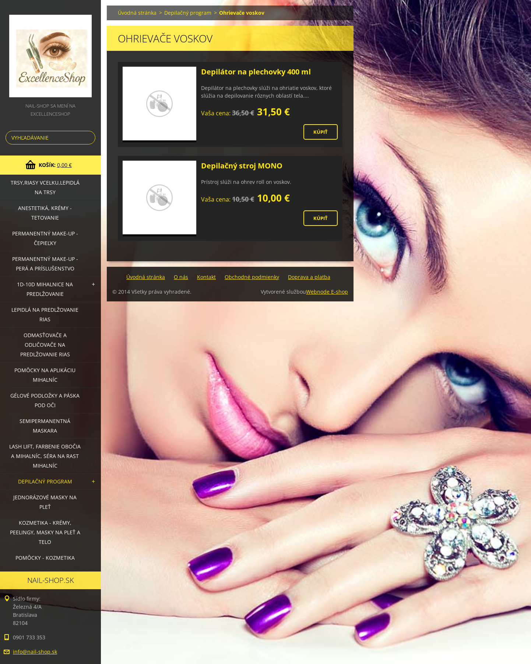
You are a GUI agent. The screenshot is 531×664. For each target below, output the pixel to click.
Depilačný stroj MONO (241, 166)
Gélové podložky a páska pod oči (45, 400)
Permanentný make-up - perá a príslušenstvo (45, 263)
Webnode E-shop (327, 291)
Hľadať (88, 137)
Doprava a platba (309, 276)
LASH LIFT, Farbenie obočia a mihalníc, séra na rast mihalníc (45, 456)
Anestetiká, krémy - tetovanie (45, 213)
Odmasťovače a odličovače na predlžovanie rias (45, 345)
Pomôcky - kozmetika (45, 557)
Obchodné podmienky (252, 276)
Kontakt (206, 276)
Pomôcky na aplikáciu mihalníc (44, 375)
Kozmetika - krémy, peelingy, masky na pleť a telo (45, 532)
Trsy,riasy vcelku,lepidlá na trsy (45, 187)
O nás (181, 276)
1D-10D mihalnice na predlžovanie (45, 289)
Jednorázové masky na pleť (45, 502)
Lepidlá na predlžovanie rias (44, 314)
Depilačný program (45, 481)
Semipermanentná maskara (45, 425)
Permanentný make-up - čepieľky (45, 238)
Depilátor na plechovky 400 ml (256, 72)
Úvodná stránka (137, 12)
